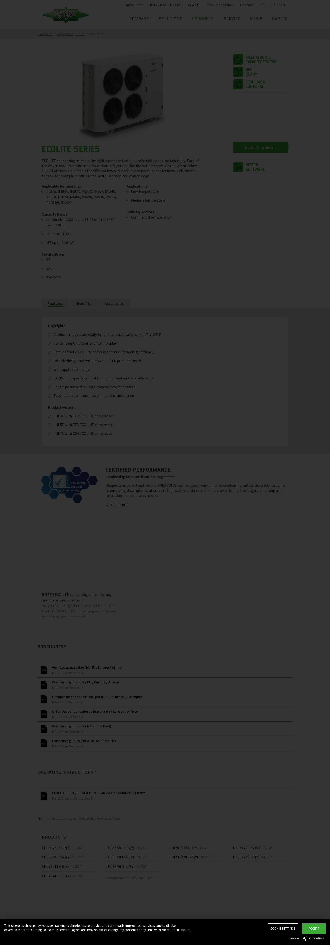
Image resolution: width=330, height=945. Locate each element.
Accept (314, 929)
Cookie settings (282, 929)
